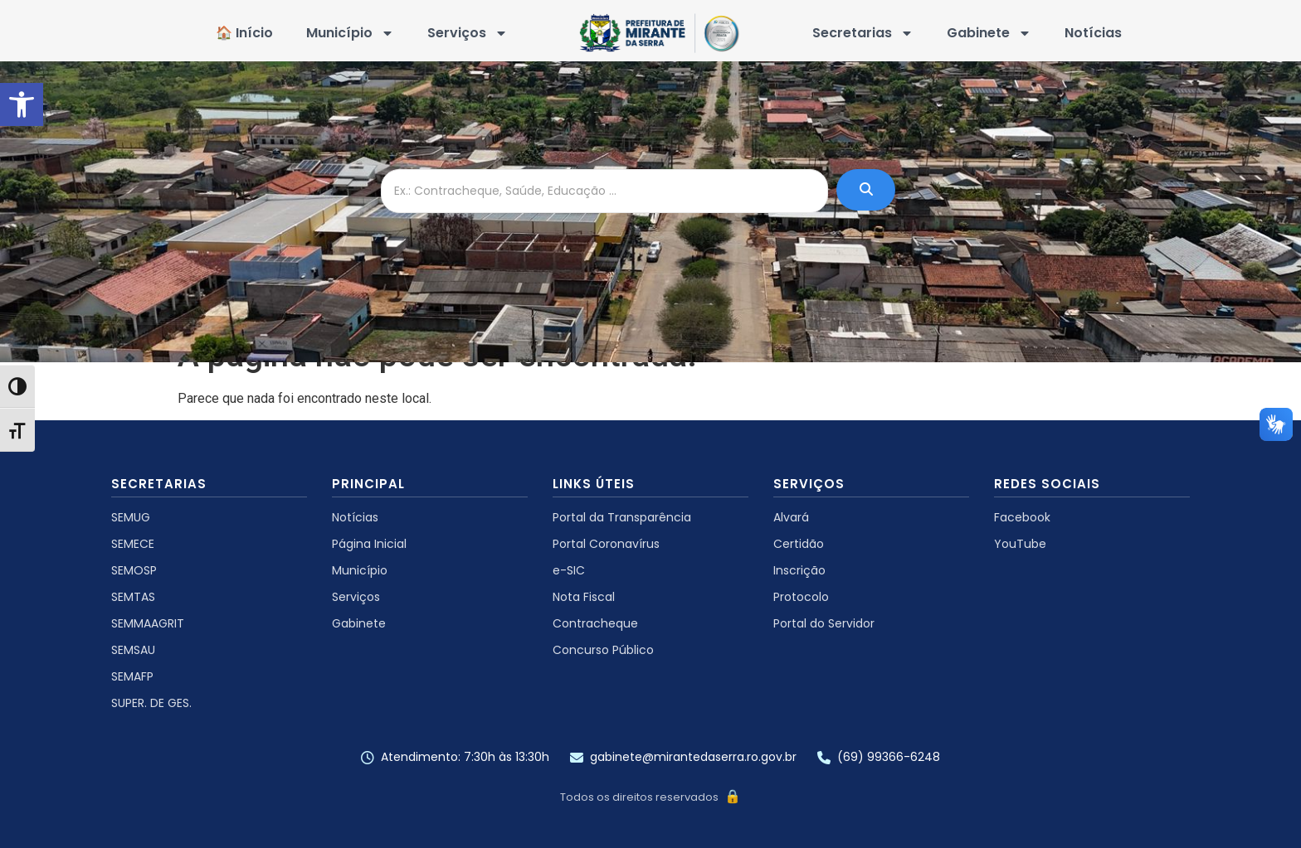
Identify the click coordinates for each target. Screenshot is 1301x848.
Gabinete (989, 33)
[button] (21, 104)
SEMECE (132, 543)
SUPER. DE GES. (151, 703)
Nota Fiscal (584, 597)
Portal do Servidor (824, 623)
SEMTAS (133, 597)
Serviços (467, 33)
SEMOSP (134, 570)
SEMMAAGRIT (147, 623)
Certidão (798, 543)
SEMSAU (133, 650)
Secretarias (863, 33)
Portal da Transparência (622, 517)
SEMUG (130, 517)
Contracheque (595, 623)
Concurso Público (603, 650)
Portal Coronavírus (606, 543)
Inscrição (799, 570)
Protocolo (801, 597)
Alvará (791, 517)
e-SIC (569, 570)
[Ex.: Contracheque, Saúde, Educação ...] (604, 191)
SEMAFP (132, 676)
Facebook (1022, 517)
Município (350, 33)
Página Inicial (369, 543)
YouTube (1020, 543)
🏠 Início (244, 32)
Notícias (1093, 32)
